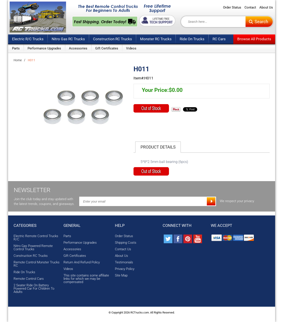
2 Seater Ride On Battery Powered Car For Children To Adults (34, 289)
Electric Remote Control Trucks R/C (36, 237)
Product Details (158, 147)
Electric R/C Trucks (28, 39)
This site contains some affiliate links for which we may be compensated (86, 279)
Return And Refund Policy (81, 262)
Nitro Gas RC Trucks (68, 39)
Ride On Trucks (192, 39)
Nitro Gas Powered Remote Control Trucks (33, 247)
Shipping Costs (125, 242)
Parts (16, 48)
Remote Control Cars (29, 278)
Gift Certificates (106, 48)
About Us (266, 7)
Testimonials (124, 262)
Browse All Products (254, 39)
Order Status (232, 7)
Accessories (78, 48)
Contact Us (123, 249)
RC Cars (219, 39)
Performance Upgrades (44, 48)
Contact (250, 7)
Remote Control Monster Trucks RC (37, 264)
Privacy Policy (124, 269)
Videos (131, 48)
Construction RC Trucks (112, 39)
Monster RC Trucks (156, 39)
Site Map (121, 275)
